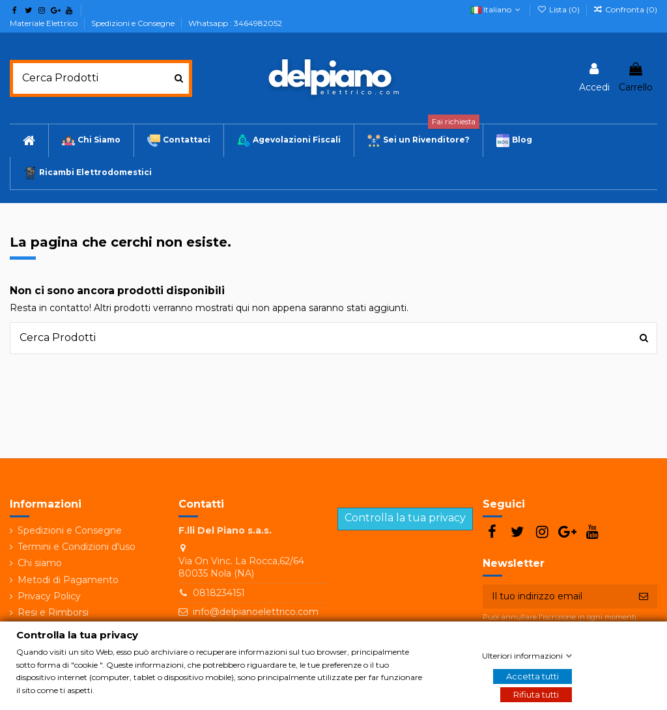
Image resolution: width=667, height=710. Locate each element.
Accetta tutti (532, 676)
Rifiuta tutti (536, 694)
